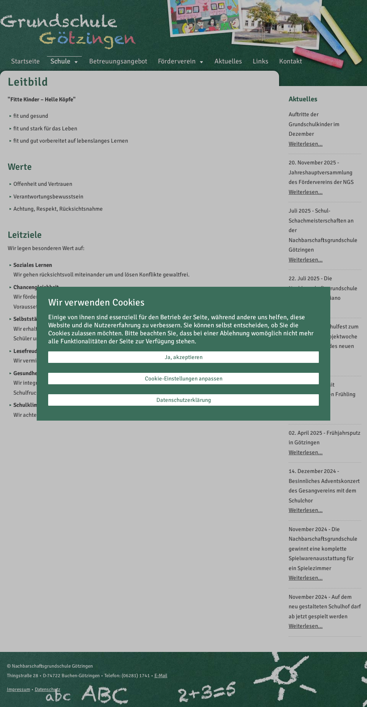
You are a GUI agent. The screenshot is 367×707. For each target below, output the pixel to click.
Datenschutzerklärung (183, 400)
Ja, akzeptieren (184, 357)
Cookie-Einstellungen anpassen (183, 378)
